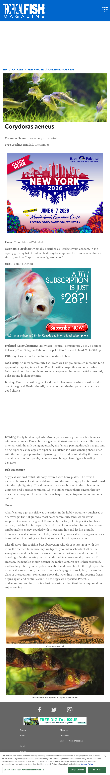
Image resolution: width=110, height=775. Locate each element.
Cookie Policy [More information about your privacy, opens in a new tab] (87, 764)
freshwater (36, 69)
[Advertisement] (55, 42)
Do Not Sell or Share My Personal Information (24, 770)
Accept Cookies (77, 770)
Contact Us (64, 736)
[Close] (105, 756)
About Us (64, 730)
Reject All (97, 770)
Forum (23, 730)
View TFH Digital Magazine (71, 741)
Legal (22, 746)
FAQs (22, 736)
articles (17, 69)
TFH (5, 69)
